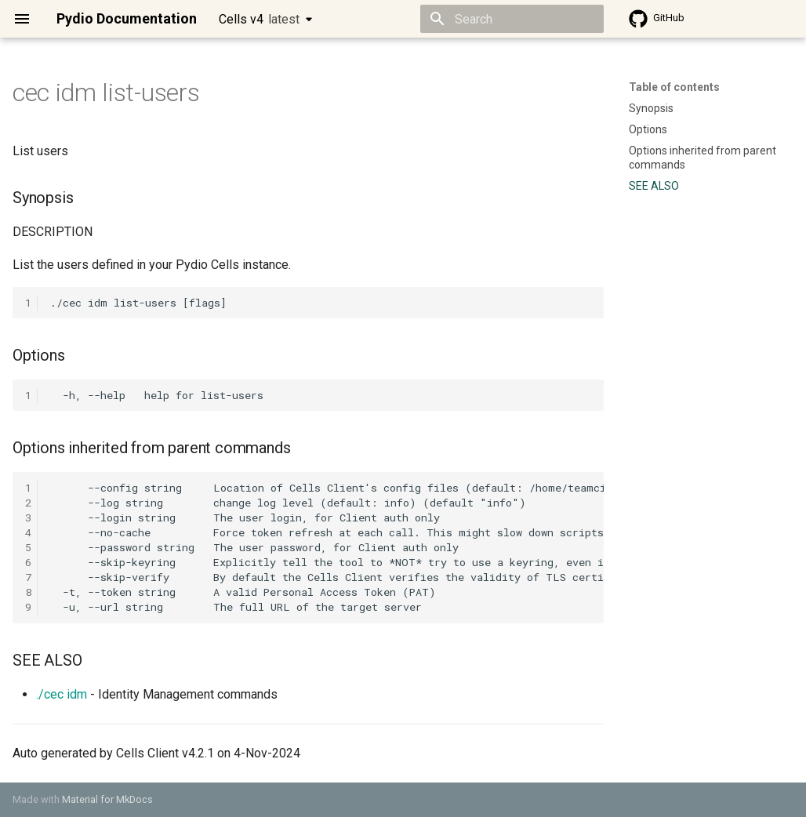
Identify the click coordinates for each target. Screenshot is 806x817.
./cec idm (61, 694)
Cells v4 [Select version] (259, 19)
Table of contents (674, 87)
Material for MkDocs (107, 799)
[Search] (512, 19)
